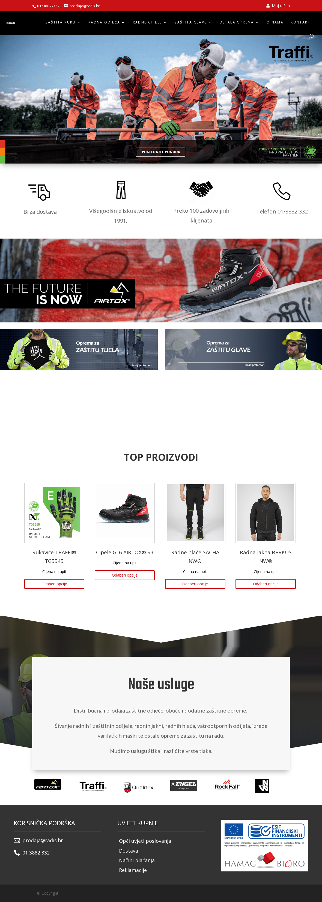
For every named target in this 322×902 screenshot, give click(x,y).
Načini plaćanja (137, 860)
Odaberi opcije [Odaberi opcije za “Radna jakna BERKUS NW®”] (266, 583)
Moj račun (278, 6)
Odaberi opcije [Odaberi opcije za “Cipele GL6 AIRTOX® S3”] (125, 575)
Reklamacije (133, 870)
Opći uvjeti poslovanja (145, 841)
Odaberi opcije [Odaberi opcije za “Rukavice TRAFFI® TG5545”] (54, 583)
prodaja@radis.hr (42, 840)
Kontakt (300, 22)
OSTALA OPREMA (236, 22)
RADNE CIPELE (147, 22)
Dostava (128, 850)
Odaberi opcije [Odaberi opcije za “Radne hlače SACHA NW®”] (195, 583)
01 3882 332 (36, 852)
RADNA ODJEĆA (104, 22)
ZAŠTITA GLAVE (190, 22)
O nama (275, 22)
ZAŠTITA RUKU (60, 22)
